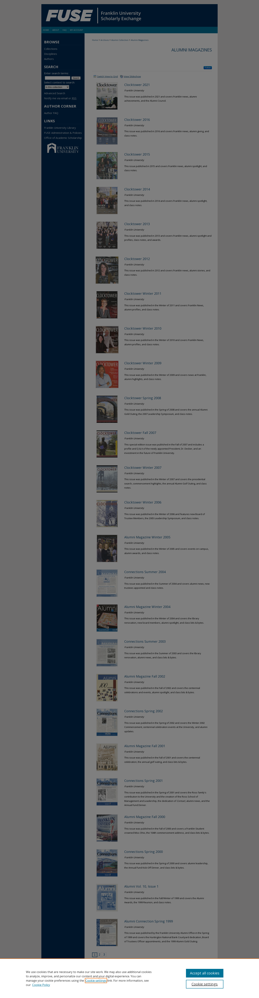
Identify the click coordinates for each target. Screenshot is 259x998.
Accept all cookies (204, 973)
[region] (129, 978)
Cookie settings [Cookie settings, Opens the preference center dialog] (205, 984)
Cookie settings (95, 981)
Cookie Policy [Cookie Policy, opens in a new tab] (41, 985)
